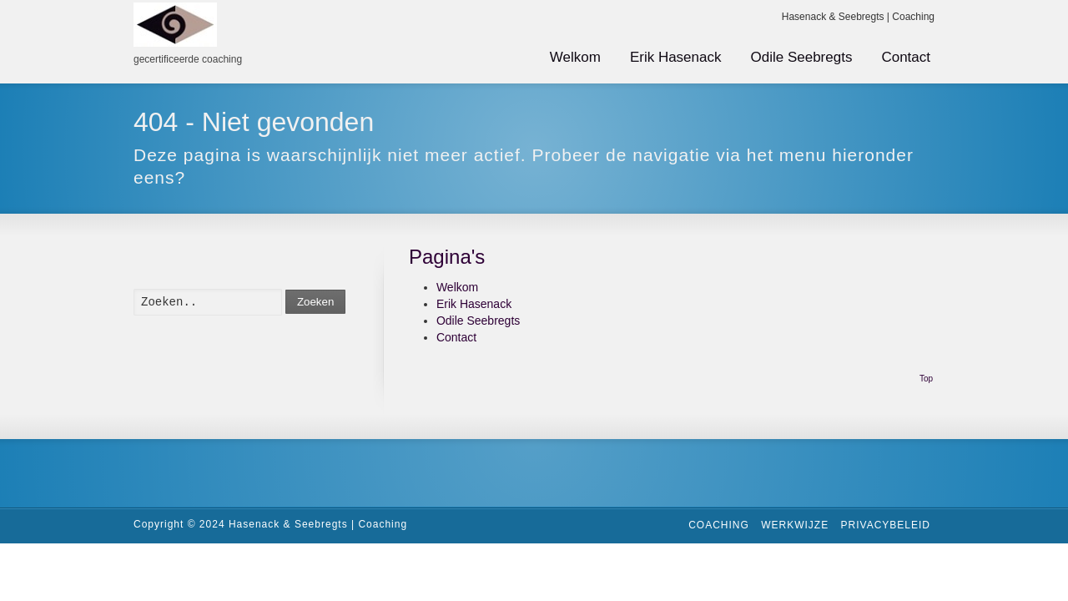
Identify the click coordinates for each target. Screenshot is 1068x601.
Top (926, 378)
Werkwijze (795, 525)
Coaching (718, 525)
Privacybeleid (885, 525)
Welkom (575, 57)
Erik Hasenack (676, 57)
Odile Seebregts (802, 57)
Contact (905, 57)
